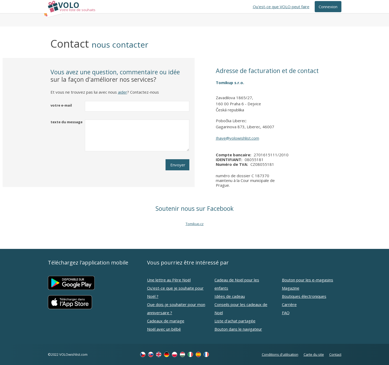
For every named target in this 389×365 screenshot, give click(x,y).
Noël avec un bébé (164, 329)
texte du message (67, 122)
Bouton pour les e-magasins (307, 279)
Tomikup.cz (195, 223)
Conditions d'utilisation (280, 354)
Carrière (289, 304)
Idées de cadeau (229, 296)
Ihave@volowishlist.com (237, 138)
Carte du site (314, 354)
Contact (335, 354)
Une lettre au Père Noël (169, 279)
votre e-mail (61, 105)
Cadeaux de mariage (165, 320)
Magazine (290, 288)
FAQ (286, 312)
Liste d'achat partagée (234, 320)
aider (122, 92)
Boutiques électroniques (304, 296)
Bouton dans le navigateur (238, 329)
